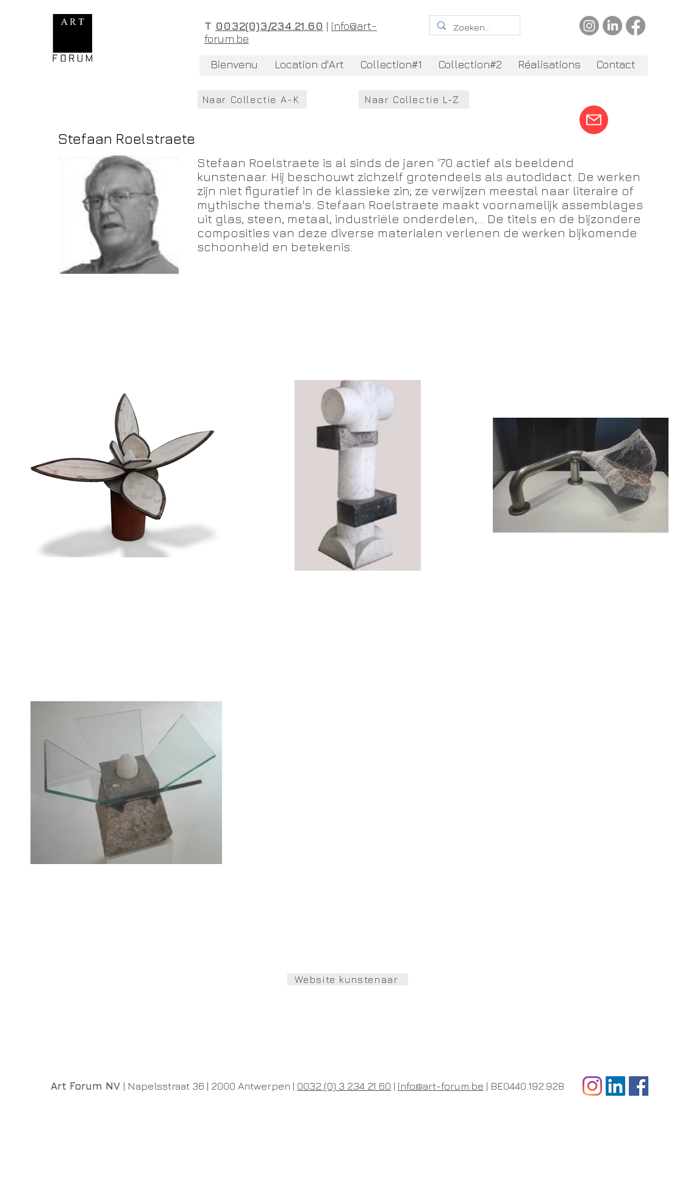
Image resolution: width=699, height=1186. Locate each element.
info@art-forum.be (441, 1086)
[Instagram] (589, 25)
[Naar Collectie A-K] (252, 99)
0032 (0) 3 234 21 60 (344, 1086)
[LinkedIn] (612, 25)
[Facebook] (635, 25)
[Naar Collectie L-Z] (414, 99)
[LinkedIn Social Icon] (615, 1086)
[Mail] (593, 119)
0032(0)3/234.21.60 (269, 26)
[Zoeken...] (473, 27)
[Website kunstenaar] (347, 979)
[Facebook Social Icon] (638, 1086)
